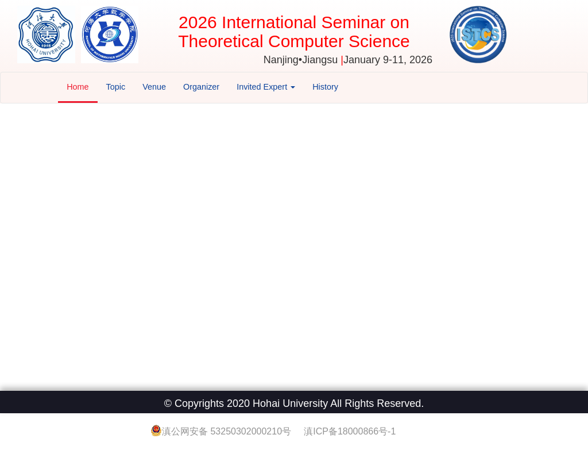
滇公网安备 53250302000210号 (227, 431)
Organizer (201, 86)
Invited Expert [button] (266, 86)
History (325, 86)
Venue (154, 86)
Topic (116, 86)
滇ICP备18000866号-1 (350, 431)
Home (77, 86)
